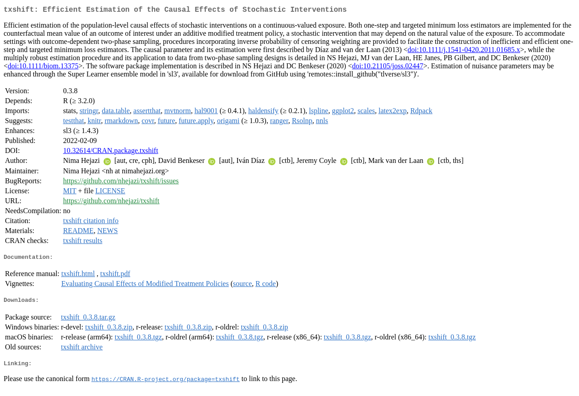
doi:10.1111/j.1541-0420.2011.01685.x (464, 51)
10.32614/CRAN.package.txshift (110, 152)
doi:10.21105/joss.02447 (387, 68)
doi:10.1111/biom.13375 (43, 68)
